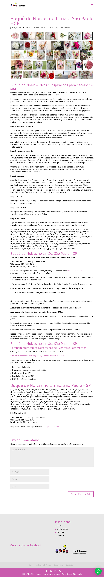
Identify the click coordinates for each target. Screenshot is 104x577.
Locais (42, 28)
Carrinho (60, 532)
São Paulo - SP (51, 28)
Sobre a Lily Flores (43, 565)
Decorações (58, 565)
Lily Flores (17, 28)
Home (31, 565)
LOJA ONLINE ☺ (52, 426)
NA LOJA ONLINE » (75, 270)
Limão (36, 28)
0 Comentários (64, 28)
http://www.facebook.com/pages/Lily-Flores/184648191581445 (37, 355)
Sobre (59, 525)
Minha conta (62, 529)
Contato (60, 535)
